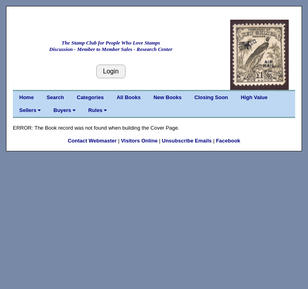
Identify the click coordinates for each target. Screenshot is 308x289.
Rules (97, 110)
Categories (90, 97)
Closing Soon (211, 97)
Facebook (228, 141)
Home (26, 97)
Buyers (64, 110)
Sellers (30, 110)
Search (55, 97)
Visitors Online (139, 141)
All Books (129, 97)
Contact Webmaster (92, 141)
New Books (168, 97)
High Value (254, 97)
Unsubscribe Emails (187, 141)
